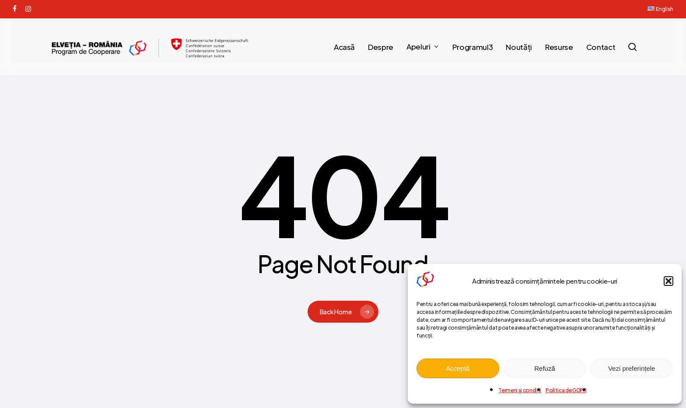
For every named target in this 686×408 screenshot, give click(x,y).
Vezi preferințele (631, 368)
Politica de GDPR (566, 390)
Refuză (544, 368)
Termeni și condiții (519, 390)
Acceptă (457, 368)
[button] (668, 281)
